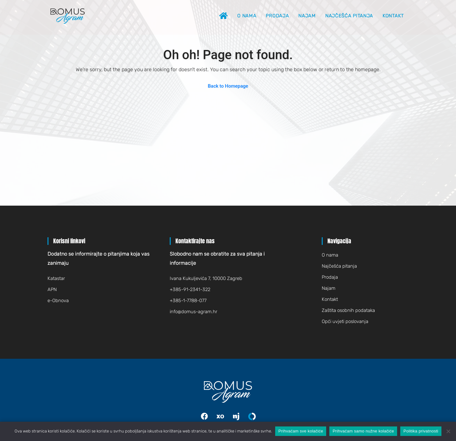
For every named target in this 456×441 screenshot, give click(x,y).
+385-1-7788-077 (188, 300)
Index (224, 416)
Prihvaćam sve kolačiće (300, 431)
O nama (246, 16)
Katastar (56, 278)
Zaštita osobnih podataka (348, 310)
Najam (307, 16)
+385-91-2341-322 (190, 289)
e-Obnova (58, 300)
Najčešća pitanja (349, 16)
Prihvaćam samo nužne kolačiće (363, 431)
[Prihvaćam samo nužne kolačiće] (448, 431)
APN (52, 289)
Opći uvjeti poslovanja (345, 321)
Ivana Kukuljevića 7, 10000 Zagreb (206, 278)
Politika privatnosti (420, 431)
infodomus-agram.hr (193, 311)
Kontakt (393, 16)
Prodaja (277, 16)
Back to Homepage (228, 86)
